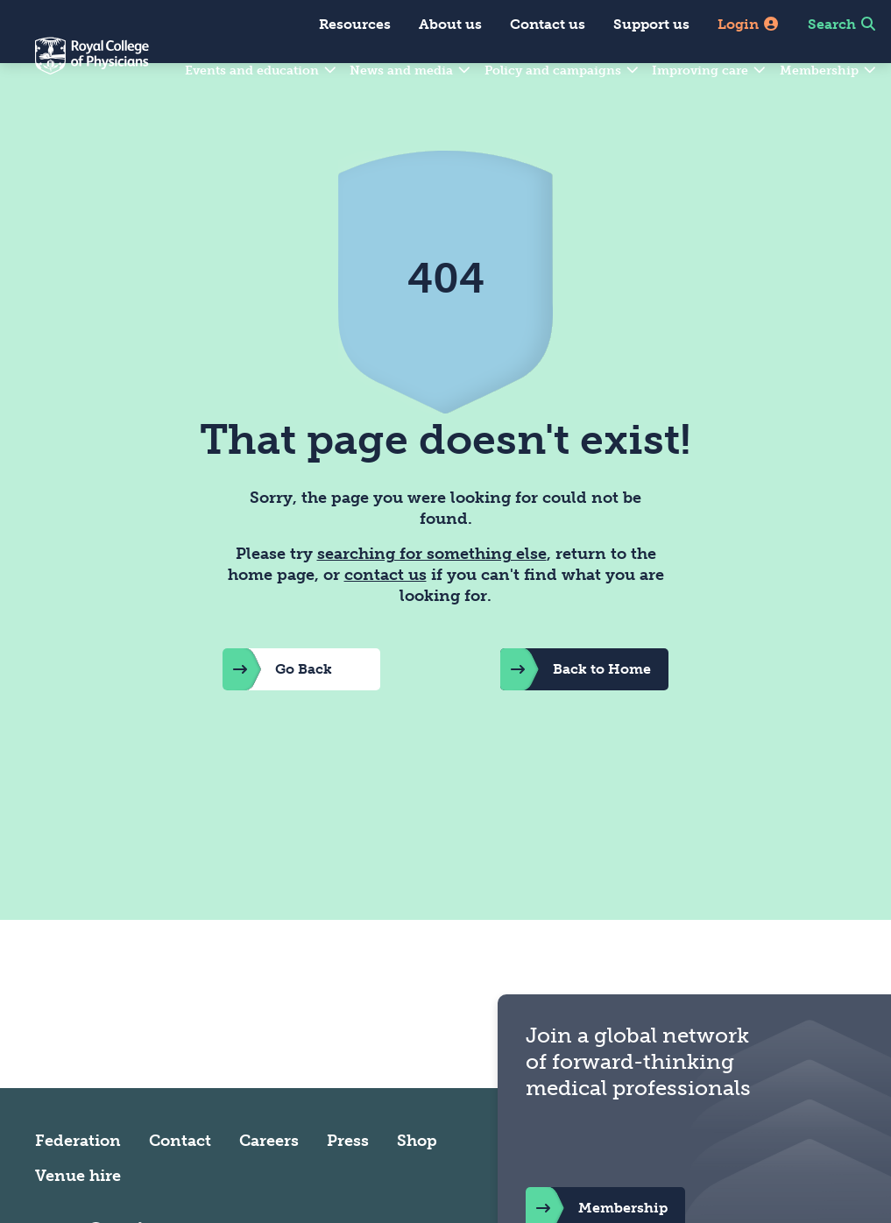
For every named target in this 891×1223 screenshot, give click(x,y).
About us (450, 24)
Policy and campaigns (562, 70)
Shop (417, 1181)
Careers (269, 1181)
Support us (651, 24)
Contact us (547, 24)
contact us (385, 616)
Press (348, 1181)
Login (749, 24)
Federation (78, 1181)
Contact (180, 1181)
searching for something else (432, 595)
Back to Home (575, 711)
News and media (411, 70)
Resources (355, 24)
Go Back (277, 711)
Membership (829, 70)
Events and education (261, 70)
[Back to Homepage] (74, 66)
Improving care (709, 70)
